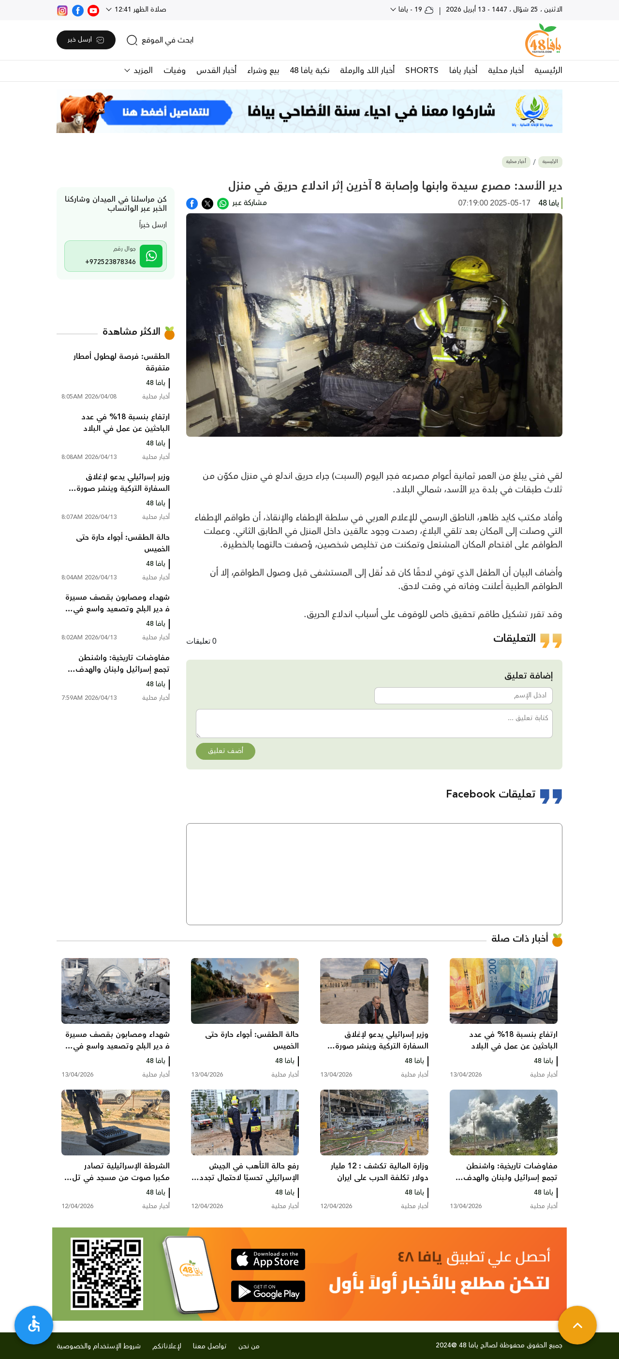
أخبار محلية (506, 70)
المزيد (142, 70)
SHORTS (422, 70)
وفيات (174, 70)
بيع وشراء (263, 70)
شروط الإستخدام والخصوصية (99, 1346)
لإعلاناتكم (166, 1346)
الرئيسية (548, 70)
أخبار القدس (216, 70)
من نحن (249, 1346)
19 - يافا (415, 9)
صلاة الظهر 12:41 (139, 9)
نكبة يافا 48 (309, 70)
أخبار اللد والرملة (367, 70)
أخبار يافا (463, 70)
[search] (159, 40)
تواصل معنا (210, 1346)
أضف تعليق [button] (225, 751)
